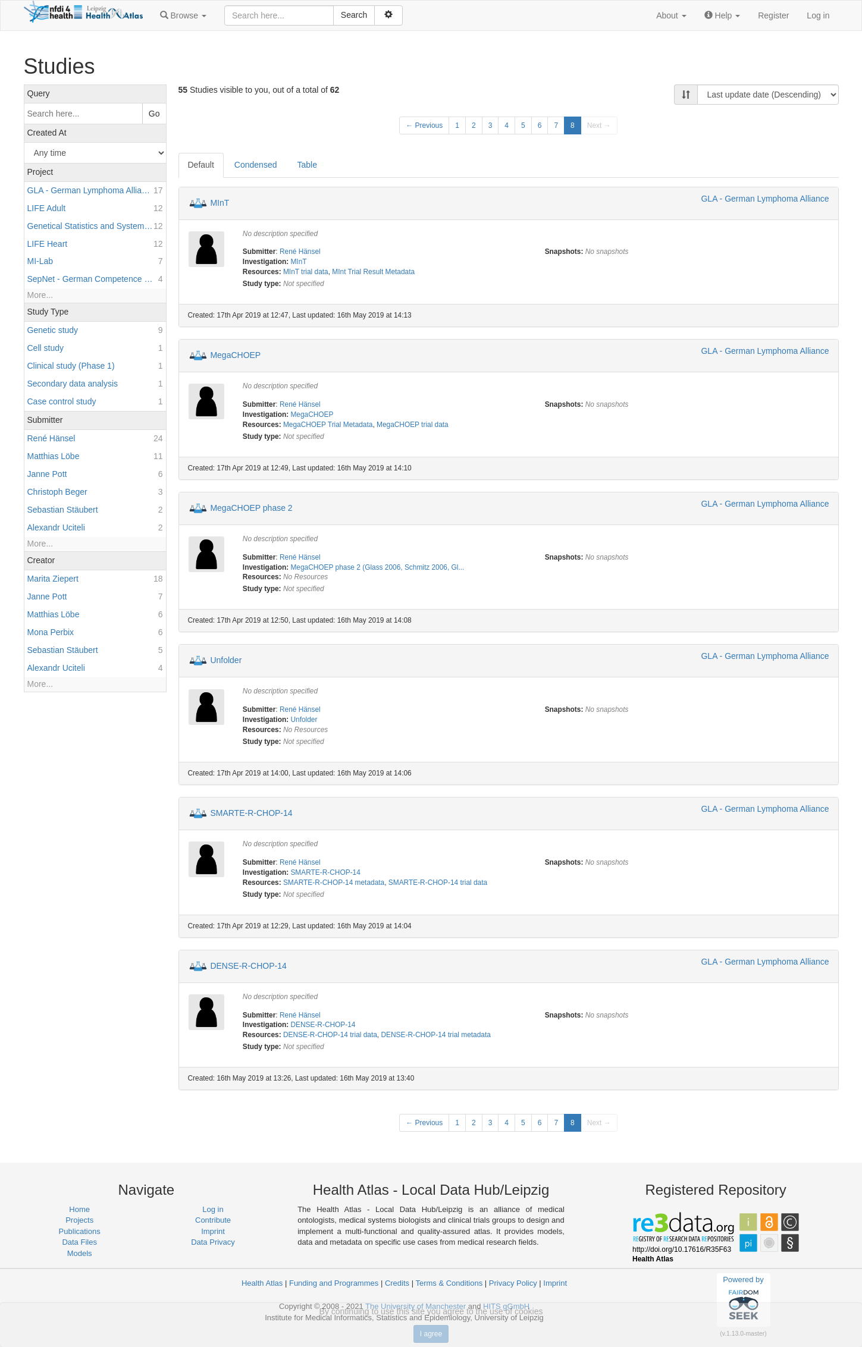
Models (79, 1253)
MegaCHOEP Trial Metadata (327, 424)
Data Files (79, 1242)
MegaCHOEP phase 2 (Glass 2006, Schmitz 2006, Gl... (377, 567)
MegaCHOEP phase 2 (251, 507)
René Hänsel (300, 251)
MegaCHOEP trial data (413, 424)
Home (79, 1209)
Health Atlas (262, 1283)
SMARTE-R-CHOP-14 (251, 813)
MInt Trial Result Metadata (373, 272)
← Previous (424, 125)
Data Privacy (213, 1242)
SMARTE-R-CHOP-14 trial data (437, 882)
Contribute (213, 1220)
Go (154, 113)
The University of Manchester (415, 1306)
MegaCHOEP (235, 355)
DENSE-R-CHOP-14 (248, 965)
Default (201, 164)
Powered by (743, 1299)
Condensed (255, 164)
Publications (80, 1231)
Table (306, 164)
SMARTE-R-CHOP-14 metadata (333, 882)
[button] (183, 15)
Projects (79, 1220)
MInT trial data (305, 272)
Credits (397, 1283)
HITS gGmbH (506, 1306)
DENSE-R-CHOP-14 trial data (330, 1035)
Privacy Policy (513, 1283)
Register (773, 15)
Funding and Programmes (333, 1283)
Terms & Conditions (448, 1283)
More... (40, 295)
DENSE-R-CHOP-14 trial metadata (435, 1035)
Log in (818, 15)
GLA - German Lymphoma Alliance (765, 198)
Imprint (213, 1231)
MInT (219, 202)
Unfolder (226, 660)
